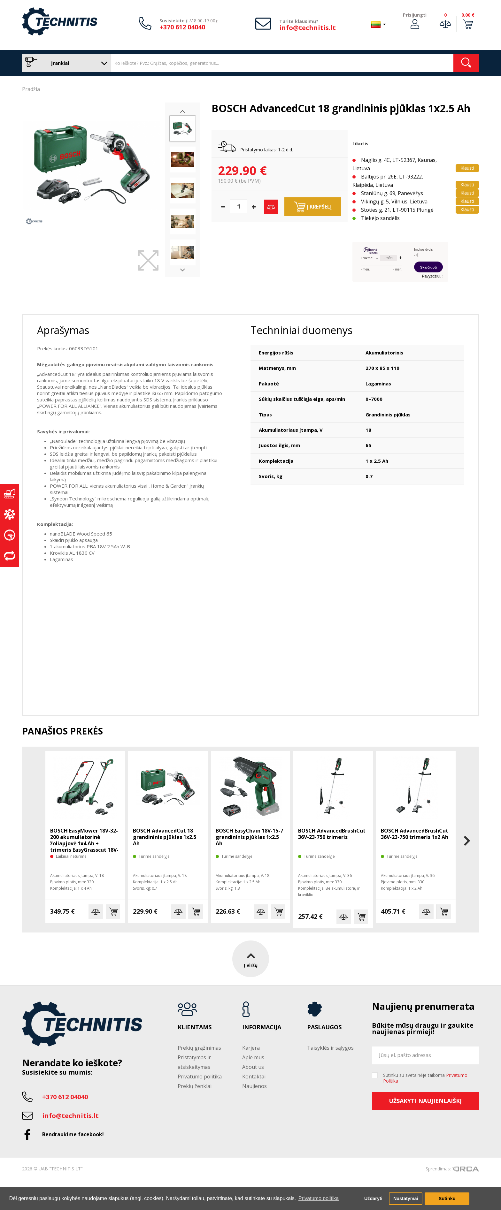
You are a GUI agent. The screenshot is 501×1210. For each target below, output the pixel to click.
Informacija (261, 1027)
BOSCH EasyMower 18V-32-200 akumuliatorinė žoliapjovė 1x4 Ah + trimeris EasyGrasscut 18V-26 (84, 843)
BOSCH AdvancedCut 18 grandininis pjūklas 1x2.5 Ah (164, 837)
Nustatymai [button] (405, 1198)
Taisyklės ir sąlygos (330, 1047)
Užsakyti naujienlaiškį (425, 1101)
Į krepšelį (313, 207)
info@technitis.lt (307, 27)
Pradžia (31, 89)
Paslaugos (324, 1027)
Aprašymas (63, 330)
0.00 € (467, 15)
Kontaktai (254, 1076)
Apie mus (253, 1057)
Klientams (195, 1027)
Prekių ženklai (195, 1086)
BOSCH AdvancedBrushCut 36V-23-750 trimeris (332, 834)
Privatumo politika (200, 1076)
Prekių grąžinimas (199, 1047)
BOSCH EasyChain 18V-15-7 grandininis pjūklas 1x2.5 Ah (249, 837)
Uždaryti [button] (373, 1198)
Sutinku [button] (447, 1198)
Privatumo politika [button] (318, 1198)
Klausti (467, 168)
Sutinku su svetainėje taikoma (425, 1078)
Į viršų (251, 958)
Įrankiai (65, 63)
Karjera (251, 1047)
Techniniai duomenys (301, 330)
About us (253, 1066)
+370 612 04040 (182, 27)
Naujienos (254, 1086)
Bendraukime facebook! (73, 1134)
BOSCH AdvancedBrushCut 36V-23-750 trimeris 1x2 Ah (414, 834)
